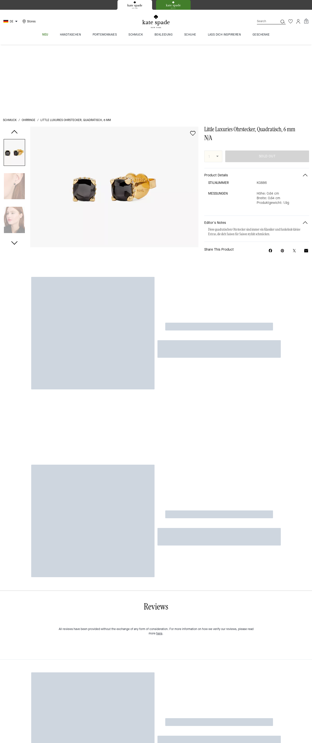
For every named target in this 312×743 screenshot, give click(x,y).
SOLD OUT (267, 88)
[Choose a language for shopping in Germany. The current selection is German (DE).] (11, 21)
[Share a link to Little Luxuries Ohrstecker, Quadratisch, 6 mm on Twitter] (294, 182)
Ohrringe (28, 52)
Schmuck (10, 52)
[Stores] (28, 21)
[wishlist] (192, 65)
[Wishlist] (290, 21)
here (159, 239)
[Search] (264, 21)
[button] (14, 85)
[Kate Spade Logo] (156, 21)
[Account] (298, 21)
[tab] (134, 5)
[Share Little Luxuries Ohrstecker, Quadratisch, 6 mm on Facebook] (270, 182)
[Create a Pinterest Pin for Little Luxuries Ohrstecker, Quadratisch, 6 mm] (282, 182)
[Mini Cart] (306, 21)
